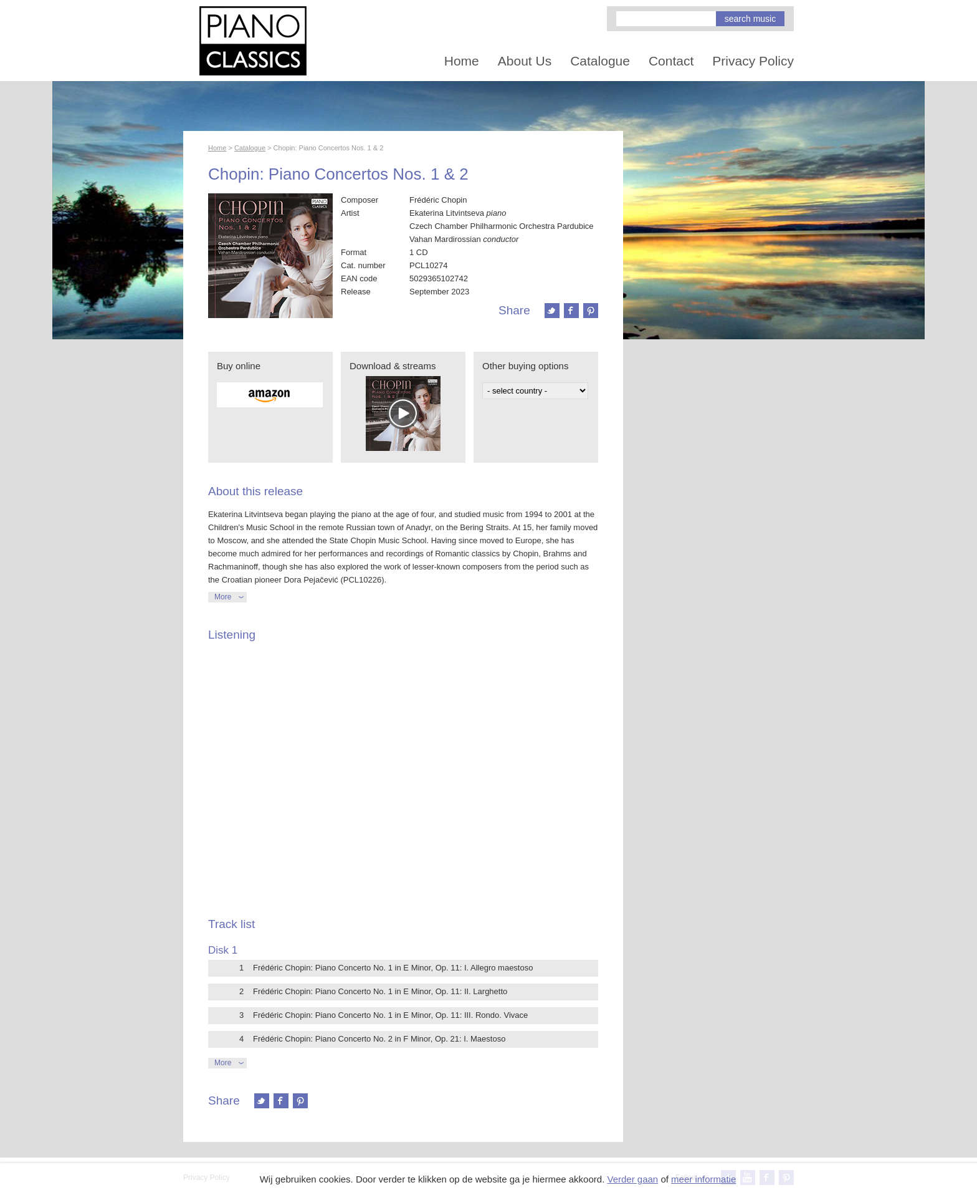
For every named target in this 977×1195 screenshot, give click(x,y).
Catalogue (600, 61)
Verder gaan (632, 1179)
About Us (524, 61)
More (222, 597)
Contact (671, 61)
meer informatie (703, 1179)
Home (461, 61)
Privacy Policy (753, 61)
